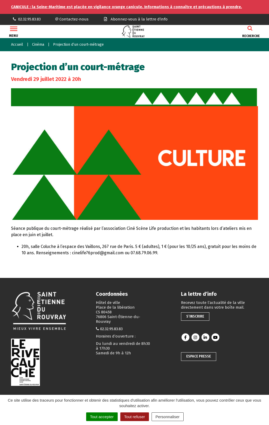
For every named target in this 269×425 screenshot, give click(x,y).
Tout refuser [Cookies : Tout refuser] (134, 416)
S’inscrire (195, 316)
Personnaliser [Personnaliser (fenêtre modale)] (168, 416)
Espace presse (198, 356)
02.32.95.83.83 (111, 328)
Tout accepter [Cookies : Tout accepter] (102, 416)
